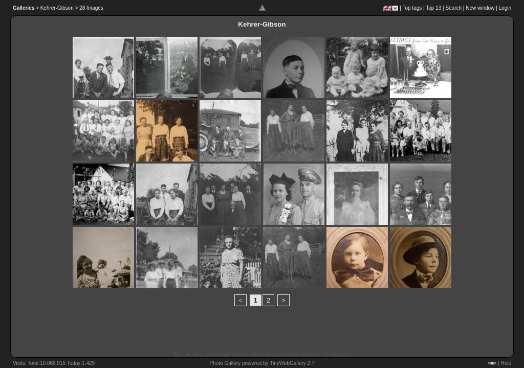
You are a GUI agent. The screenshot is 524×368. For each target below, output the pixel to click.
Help (505, 363)
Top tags (412, 8)
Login (505, 8)
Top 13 (433, 8)
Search (453, 8)
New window (480, 8)
